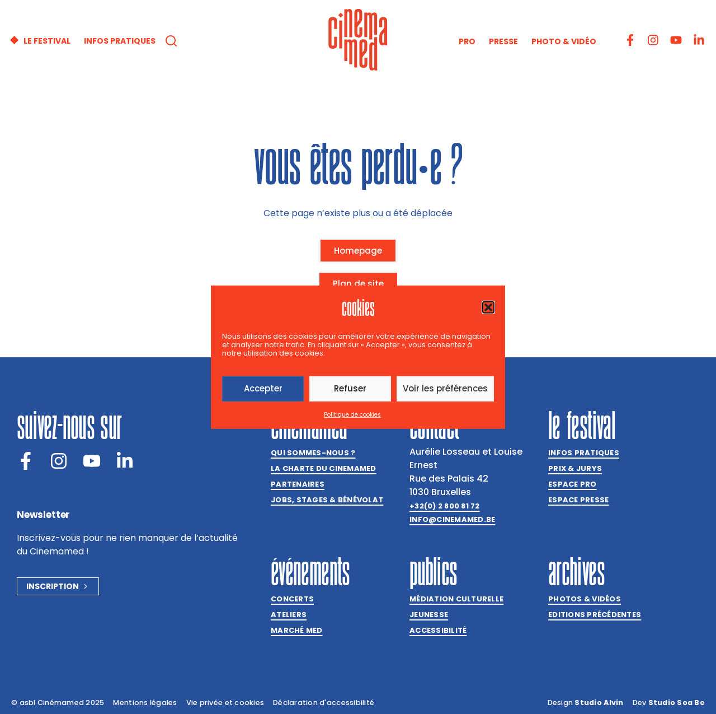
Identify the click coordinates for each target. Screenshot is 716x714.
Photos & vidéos (584, 599)
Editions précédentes (594, 614)
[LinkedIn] (125, 461)
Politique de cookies (352, 414)
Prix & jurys (575, 468)
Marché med (297, 630)
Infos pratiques (583, 452)
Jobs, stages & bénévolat (327, 499)
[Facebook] (26, 461)
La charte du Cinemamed (323, 468)
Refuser (350, 388)
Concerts (292, 599)
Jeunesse (428, 614)
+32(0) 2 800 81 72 (444, 506)
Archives (576, 571)
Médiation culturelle (456, 599)
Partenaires (297, 484)
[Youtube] (92, 461)
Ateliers (289, 614)
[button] (488, 306)
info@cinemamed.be (452, 519)
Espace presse (578, 499)
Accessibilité (438, 630)
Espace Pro (572, 484)
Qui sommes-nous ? (313, 452)
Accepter (263, 388)
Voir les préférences (445, 388)
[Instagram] (59, 461)
